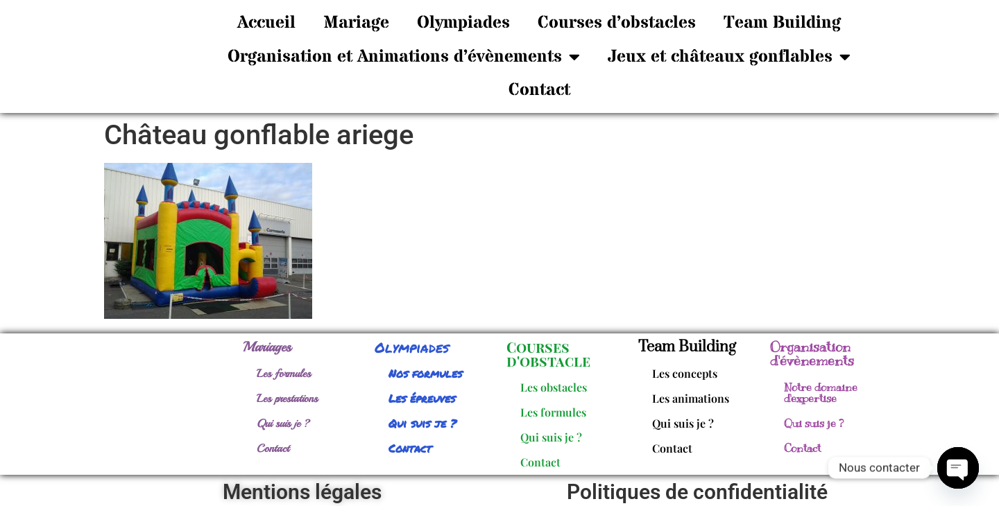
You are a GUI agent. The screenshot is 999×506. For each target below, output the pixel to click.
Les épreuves (421, 398)
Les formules (284, 374)
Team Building (782, 23)
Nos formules (425, 373)
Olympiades (463, 23)
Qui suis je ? (283, 423)
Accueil (266, 23)
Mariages (267, 347)
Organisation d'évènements (812, 353)
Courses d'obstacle (548, 354)
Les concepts (684, 373)
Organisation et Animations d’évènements (404, 56)
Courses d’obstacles (617, 23)
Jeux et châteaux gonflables (729, 56)
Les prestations (287, 398)
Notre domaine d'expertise (820, 393)
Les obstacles (553, 387)
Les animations (690, 398)
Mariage (356, 23)
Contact (539, 90)
